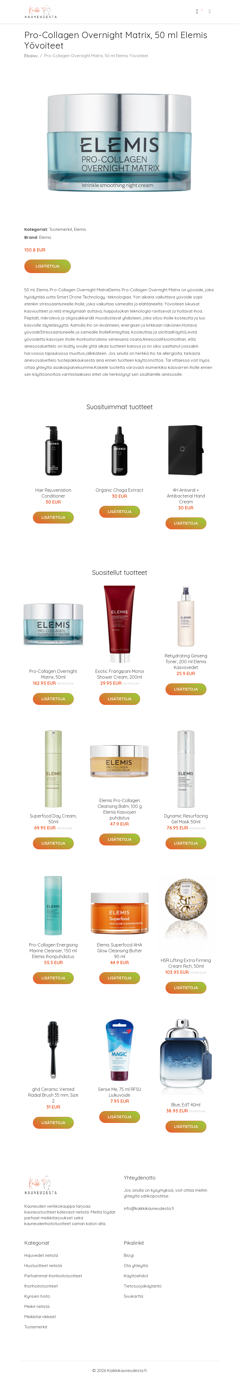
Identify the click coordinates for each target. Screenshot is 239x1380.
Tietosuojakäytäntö (143, 1286)
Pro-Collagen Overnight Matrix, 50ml (53, 674)
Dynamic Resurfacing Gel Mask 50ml (186, 818)
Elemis (80, 229)
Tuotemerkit (60, 229)
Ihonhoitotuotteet (41, 1286)
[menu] (210, 11)
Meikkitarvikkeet (40, 1316)
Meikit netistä (36, 1306)
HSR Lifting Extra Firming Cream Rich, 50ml (186, 963)
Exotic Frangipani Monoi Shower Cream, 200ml (119, 674)
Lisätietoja (47, 266)
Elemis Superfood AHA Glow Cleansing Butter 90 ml (119, 950)
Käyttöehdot (136, 1275)
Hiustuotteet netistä (43, 1265)
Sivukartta (133, 1296)
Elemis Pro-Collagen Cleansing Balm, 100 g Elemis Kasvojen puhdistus (120, 809)
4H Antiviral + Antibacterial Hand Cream (186, 495)
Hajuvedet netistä (41, 1255)
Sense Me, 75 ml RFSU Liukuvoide (119, 1092)
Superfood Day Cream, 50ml (53, 818)
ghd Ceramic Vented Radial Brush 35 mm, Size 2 (53, 1095)
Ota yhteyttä (136, 1265)
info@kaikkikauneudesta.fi (149, 1208)
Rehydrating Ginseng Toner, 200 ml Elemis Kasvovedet (186, 661)
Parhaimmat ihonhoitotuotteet (53, 1275)
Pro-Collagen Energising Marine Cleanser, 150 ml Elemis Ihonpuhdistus (53, 950)
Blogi (129, 1255)
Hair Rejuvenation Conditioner (53, 493)
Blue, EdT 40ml (185, 1104)
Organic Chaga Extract (119, 490)
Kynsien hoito (37, 1296)
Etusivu (31, 55)
